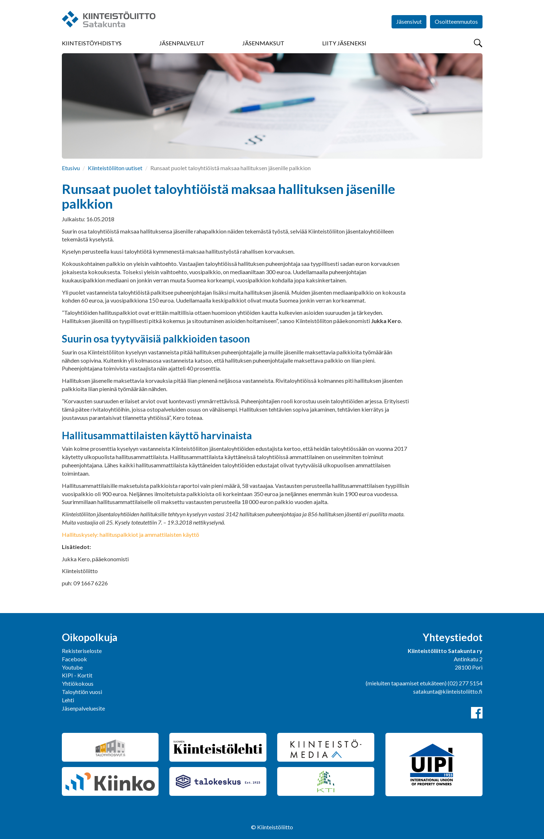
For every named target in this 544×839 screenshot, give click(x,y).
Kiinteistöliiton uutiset (115, 167)
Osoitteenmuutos (456, 21)
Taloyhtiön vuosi (82, 691)
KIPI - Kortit (77, 675)
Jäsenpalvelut (182, 43)
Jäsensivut (409, 21)
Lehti (68, 700)
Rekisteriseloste (82, 650)
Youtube (72, 667)
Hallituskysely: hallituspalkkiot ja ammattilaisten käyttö (130, 534)
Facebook (74, 659)
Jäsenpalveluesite (83, 708)
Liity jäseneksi (344, 43)
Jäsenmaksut (263, 43)
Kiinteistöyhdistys (92, 43)
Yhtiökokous (77, 683)
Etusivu (71, 167)
